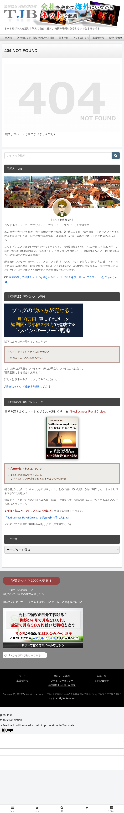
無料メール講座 (62, 676)
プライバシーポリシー (62, 680)
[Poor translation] (9, 730)
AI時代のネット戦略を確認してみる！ (29, 386)
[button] (116, 155)
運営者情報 (22, 680)
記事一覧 (101, 676)
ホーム (22, 676)
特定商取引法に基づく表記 (62, 685)
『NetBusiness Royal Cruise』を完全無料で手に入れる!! (36, 517)
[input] (62, 155)
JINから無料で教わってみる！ (26, 655)
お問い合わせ (102, 680)
